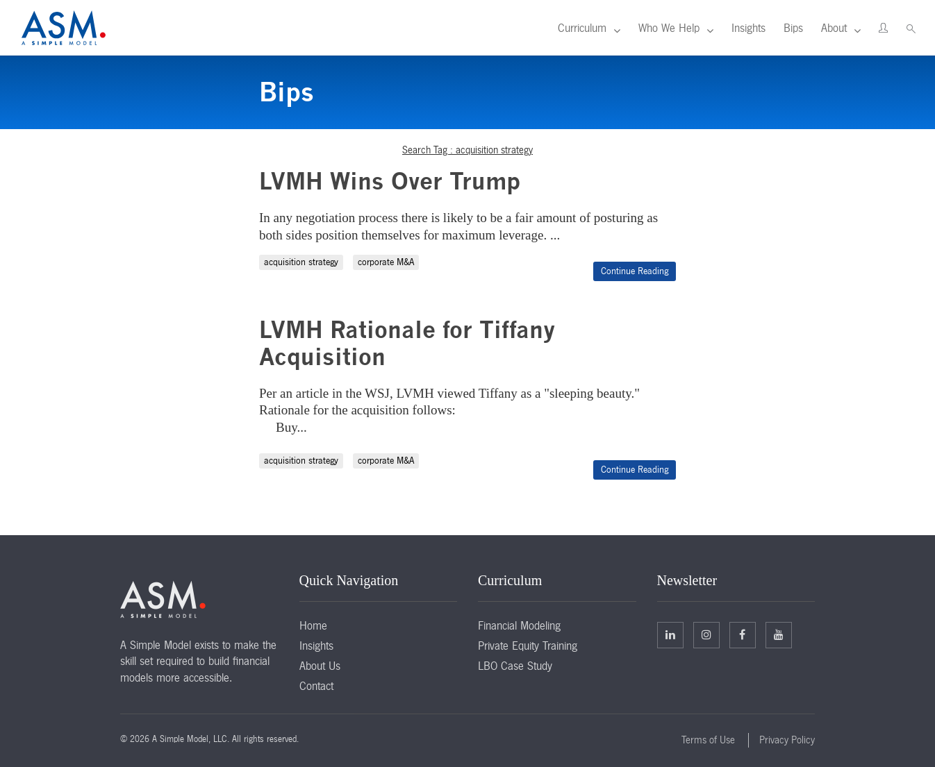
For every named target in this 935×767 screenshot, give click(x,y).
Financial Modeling (519, 625)
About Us (319, 665)
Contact (316, 686)
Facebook (742, 634)
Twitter (706, 634)
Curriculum (582, 28)
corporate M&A (386, 262)
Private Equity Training (527, 645)
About (834, 28)
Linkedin (670, 634)
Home (313, 625)
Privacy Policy (787, 739)
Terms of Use (708, 739)
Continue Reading (634, 271)
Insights (748, 28)
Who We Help (669, 28)
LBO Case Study (515, 665)
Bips (793, 28)
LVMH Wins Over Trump (389, 180)
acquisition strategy (301, 262)
